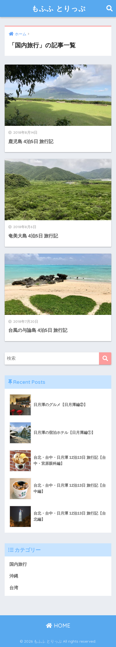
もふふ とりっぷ (59, 8)
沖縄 (13, 576)
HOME (58, 625)
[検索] (105, 358)
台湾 (13, 587)
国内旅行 (18, 564)
